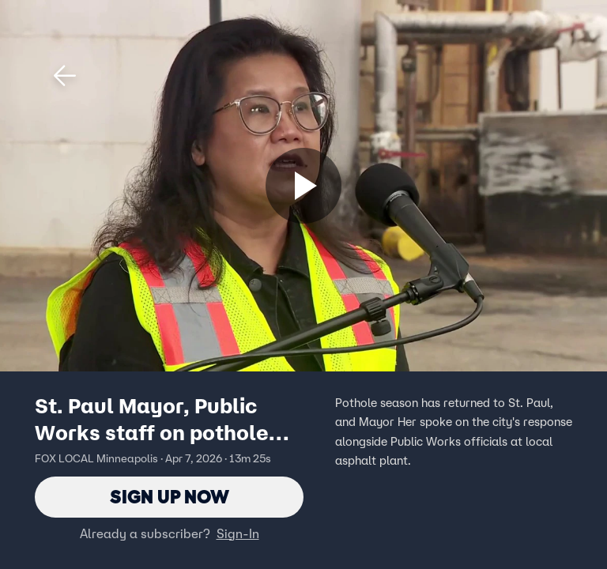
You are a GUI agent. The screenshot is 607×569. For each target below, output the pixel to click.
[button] (64, 76)
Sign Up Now (169, 496)
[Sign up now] (303, 186)
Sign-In (238, 533)
